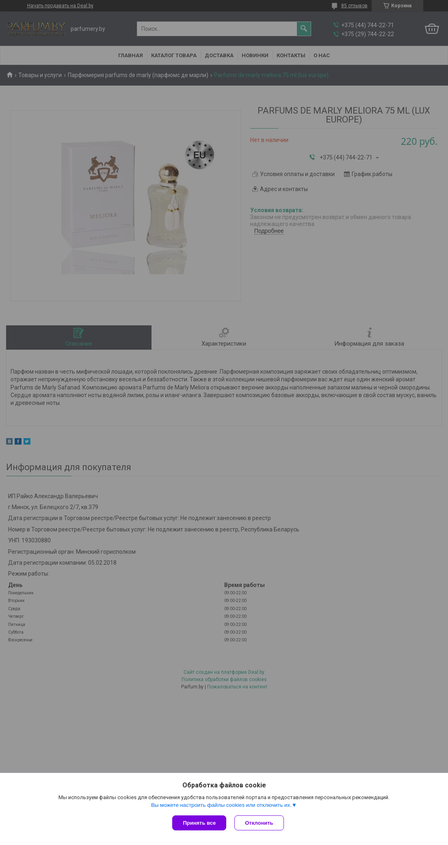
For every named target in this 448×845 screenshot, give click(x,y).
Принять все (199, 823)
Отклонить (259, 823)
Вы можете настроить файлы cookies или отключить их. (221, 805)
